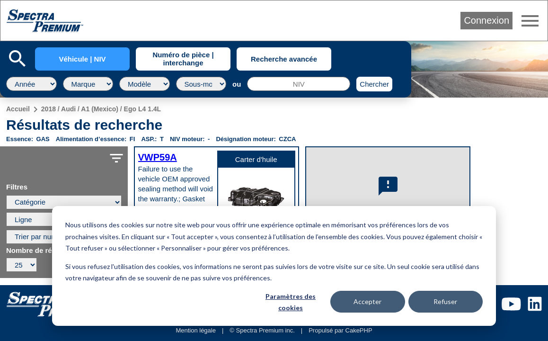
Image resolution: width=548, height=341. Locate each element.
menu (530, 20)
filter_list (116, 158)
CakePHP (358, 330)
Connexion (486, 20)
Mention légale (196, 330)
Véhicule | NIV (82, 59)
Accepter (367, 301)
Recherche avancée (284, 59)
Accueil (18, 109)
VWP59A (157, 157)
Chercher (374, 84)
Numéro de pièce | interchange (182, 59)
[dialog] (274, 266)
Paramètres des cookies (290, 302)
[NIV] (298, 84)
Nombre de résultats (40, 250)
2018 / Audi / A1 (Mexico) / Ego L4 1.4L (101, 109)
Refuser (445, 301)
